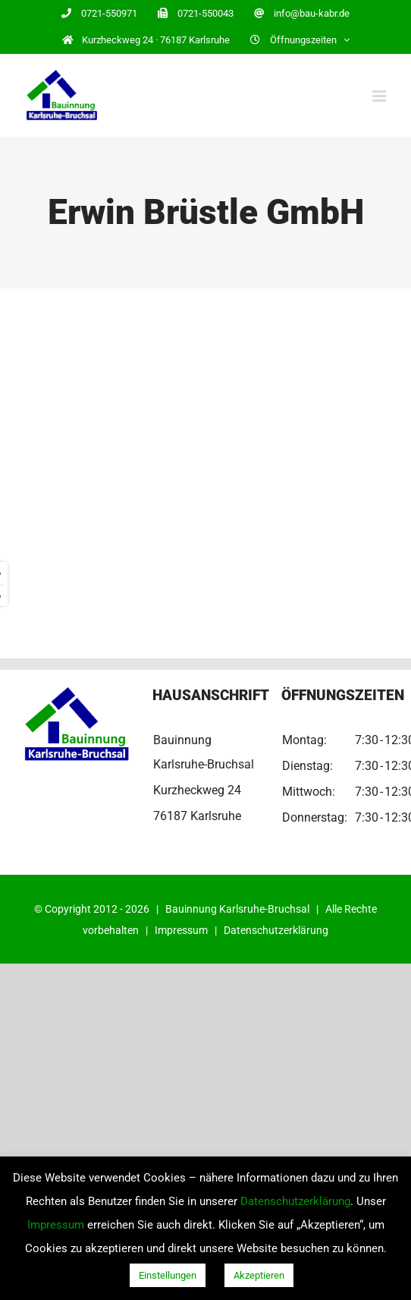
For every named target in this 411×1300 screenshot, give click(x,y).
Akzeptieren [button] (259, 1275)
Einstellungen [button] (167, 1275)
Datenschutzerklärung (276, 930)
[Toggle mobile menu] (380, 96)
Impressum (181, 930)
